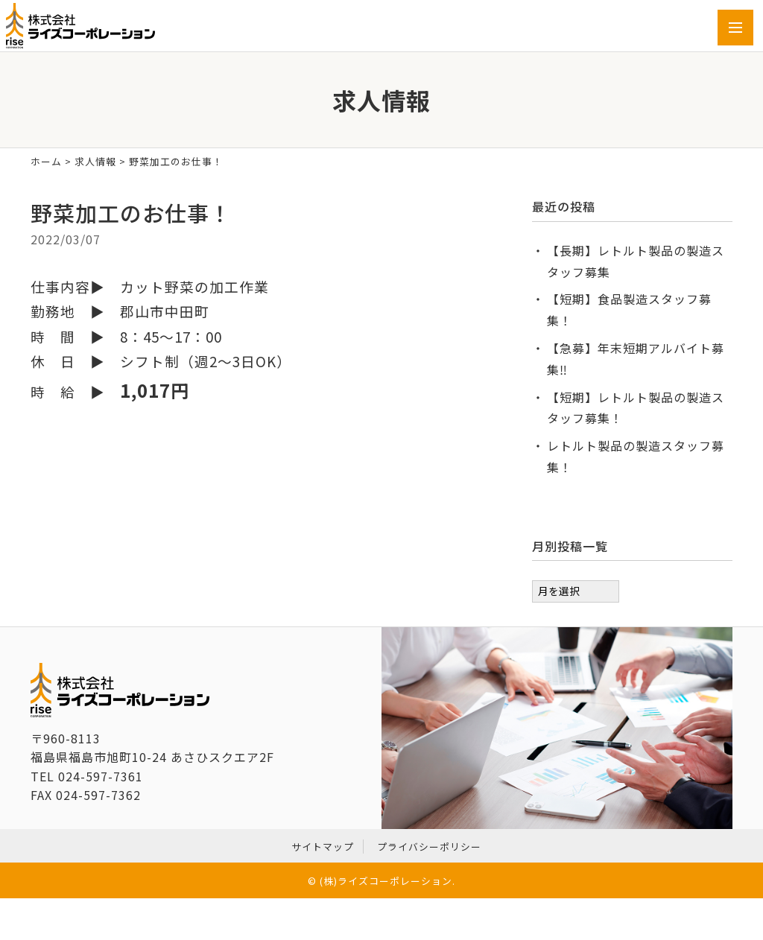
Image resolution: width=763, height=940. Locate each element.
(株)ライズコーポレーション (386, 881)
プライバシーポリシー (429, 846)
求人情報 (95, 161)
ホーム (46, 161)
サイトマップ (322, 846)
